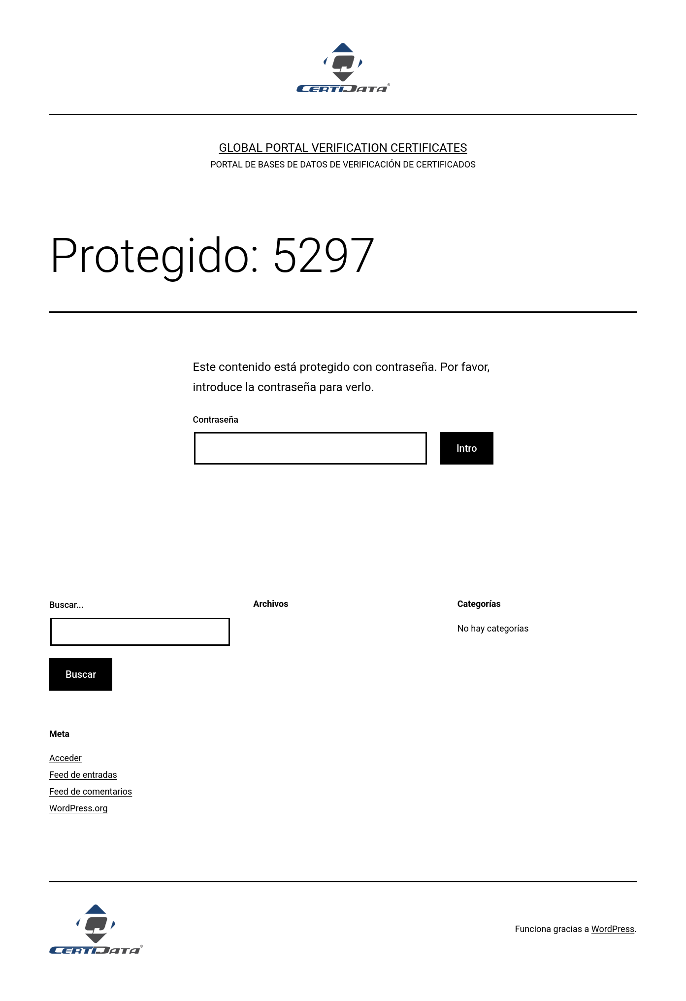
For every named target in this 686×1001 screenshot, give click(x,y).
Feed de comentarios (90, 791)
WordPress (612, 929)
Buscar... (66, 605)
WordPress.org (78, 808)
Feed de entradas (83, 774)
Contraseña (215, 419)
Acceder (65, 758)
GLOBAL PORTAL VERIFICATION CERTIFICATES (343, 148)
